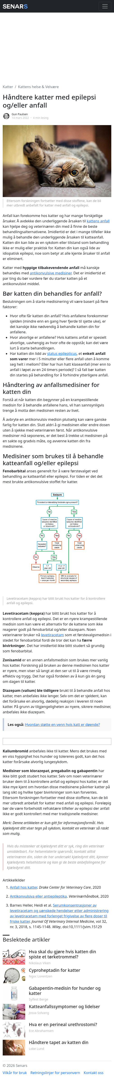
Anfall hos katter (23, 887)
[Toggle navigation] (105, 6)
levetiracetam (52, 634)
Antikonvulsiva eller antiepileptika (38, 896)
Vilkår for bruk (15, 1072)
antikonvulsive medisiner (50, 273)
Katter (8, 86)
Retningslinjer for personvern (55, 1072)
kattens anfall (98, 221)
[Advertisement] (57, 45)
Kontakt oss (94, 1072)
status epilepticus (62, 353)
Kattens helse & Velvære (38, 86)
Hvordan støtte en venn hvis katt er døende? (62, 724)
